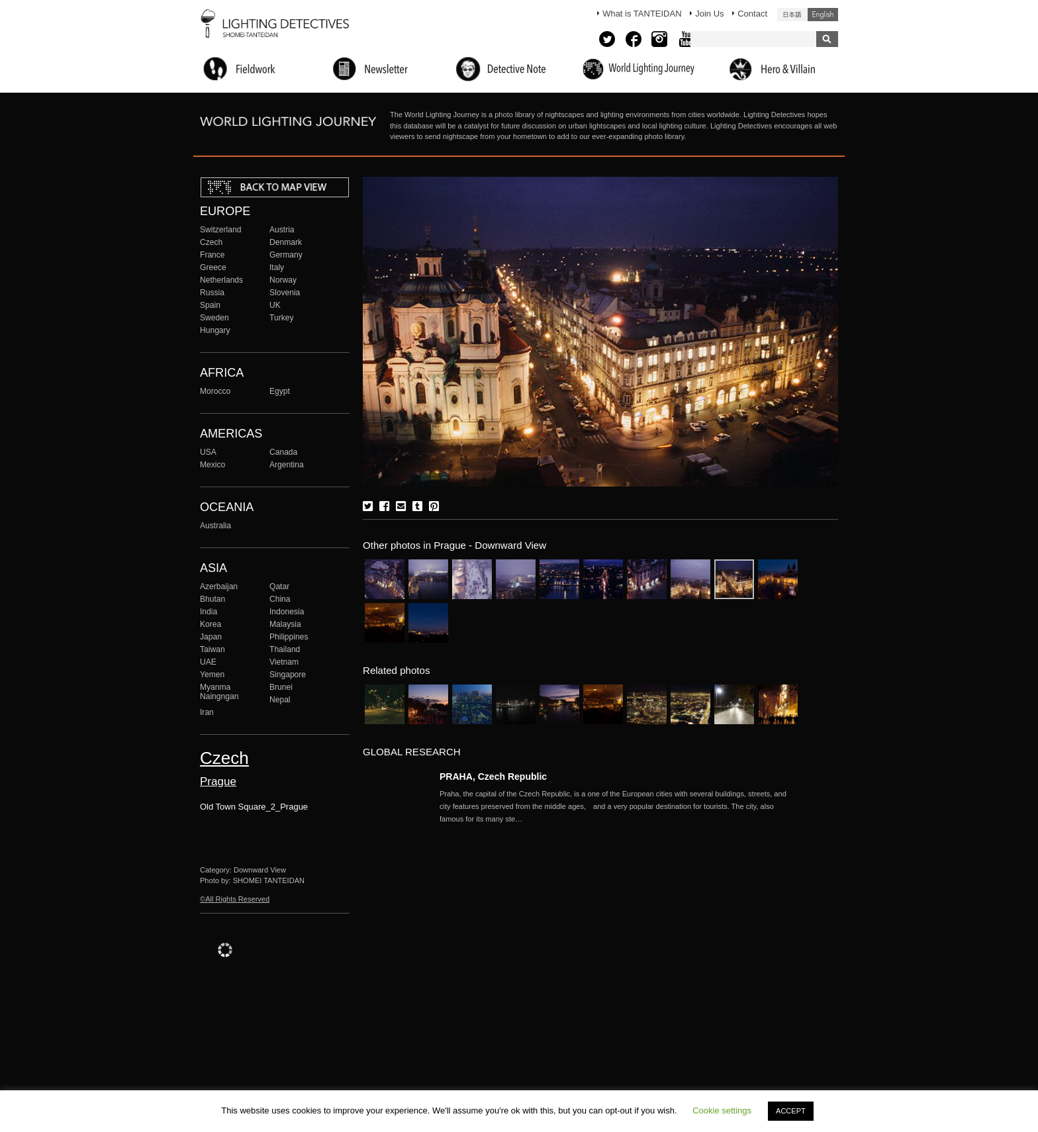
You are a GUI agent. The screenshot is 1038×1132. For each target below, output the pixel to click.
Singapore (287, 674)
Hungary (215, 330)
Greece (213, 267)
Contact (752, 14)
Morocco (215, 391)
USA (208, 452)
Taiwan (212, 649)
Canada (283, 452)
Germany (286, 254)
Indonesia (286, 611)
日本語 (792, 14)
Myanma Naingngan (219, 692)
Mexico (212, 464)
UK (275, 305)
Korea (210, 624)
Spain (210, 305)
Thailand (284, 649)
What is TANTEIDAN (641, 14)
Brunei (281, 687)
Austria (282, 229)
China (280, 599)
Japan (211, 636)
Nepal (280, 699)
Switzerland (220, 229)
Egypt (279, 391)
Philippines (288, 636)
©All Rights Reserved (234, 899)
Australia (215, 525)
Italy (276, 267)
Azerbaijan (219, 586)
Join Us (709, 14)
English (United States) (823, 14)
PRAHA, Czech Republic (493, 776)
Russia (212, 292)
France (212, 254)
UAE (208, 662)
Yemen (212, 674)
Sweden (214, 317)
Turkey (281, 317)
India (208, 611)
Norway (283, 280)
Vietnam (284, 662)
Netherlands (221, 280)
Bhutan (212, 599)
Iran (207, 712)
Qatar (279, 586)
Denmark (285, 242)
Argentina (286, 464)
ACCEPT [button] (791, 1111)
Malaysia (285, 624)
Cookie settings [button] (721, 1110)
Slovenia (284, 292)
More (618, 806)
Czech (211, 242)
